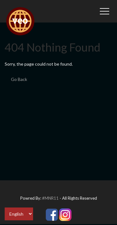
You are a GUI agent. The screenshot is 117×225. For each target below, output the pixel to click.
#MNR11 (50, 198)
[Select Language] (19, 214)
